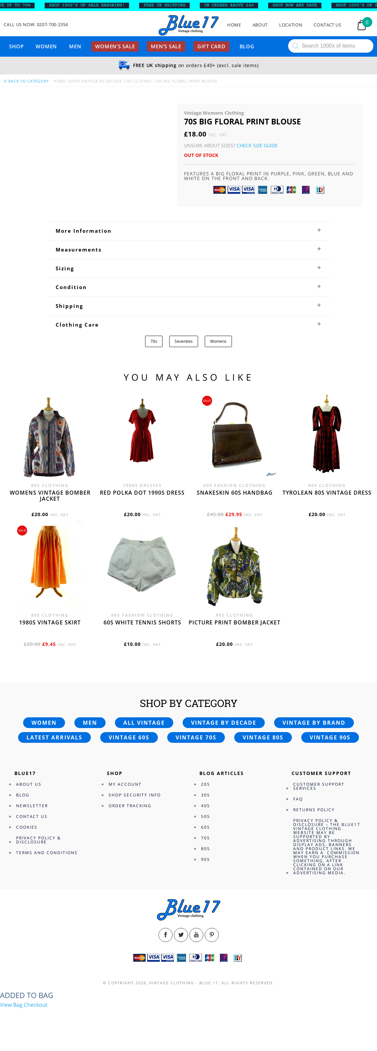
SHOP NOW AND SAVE (298, 5)
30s (205, 795)
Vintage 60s (129, 737)
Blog (247, 46)
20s (205, 784)
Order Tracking (130, 806)
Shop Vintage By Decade (95, 81)
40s (205, 806)
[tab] (188, 230)
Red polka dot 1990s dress (142, 492)
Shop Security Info (135, 795)
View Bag (11, 1004)
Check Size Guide (257, 145)
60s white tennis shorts (142, 622)
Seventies (184, 341)
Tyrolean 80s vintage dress (327, 492)
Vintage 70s (196, 737)
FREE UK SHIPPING (168, 5)
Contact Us (327, 25)
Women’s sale (115, 46)
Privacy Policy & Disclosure (38, 840)
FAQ (298, 799)
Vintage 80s (263, 737)
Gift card (211, 46)
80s (205, 848)
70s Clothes (138, 81)
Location (290, 25)
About (260, 25)
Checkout (36, 1004)
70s (153, 341)
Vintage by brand (313, 722)
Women (46, 46)
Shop (16, 46)
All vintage (144, 722)
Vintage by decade (223, 722)
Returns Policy (314, 810)
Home (234, 25)
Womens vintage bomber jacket (50, 495)
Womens (218, 341)
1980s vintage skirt (50, 622)
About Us (29, 784)
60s (205, 827)
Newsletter (32, 806)
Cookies (27, 827)
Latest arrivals (54, 737)
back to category (26, 81)
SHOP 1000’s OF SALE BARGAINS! (91, 5)
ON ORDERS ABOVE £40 (232, 5)
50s (205, 816)
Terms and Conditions (47, 852)
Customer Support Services (318, 786)
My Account (125, 784)
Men (75, 46)
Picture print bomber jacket (234, 622)
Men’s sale (166, 46)
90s (205, 859)
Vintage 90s (330, 737)
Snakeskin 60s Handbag (235, 492)
